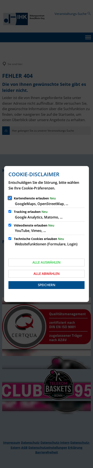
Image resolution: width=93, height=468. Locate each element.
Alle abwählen (47, 273)
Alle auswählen (46, 262)
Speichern (46, 285)
